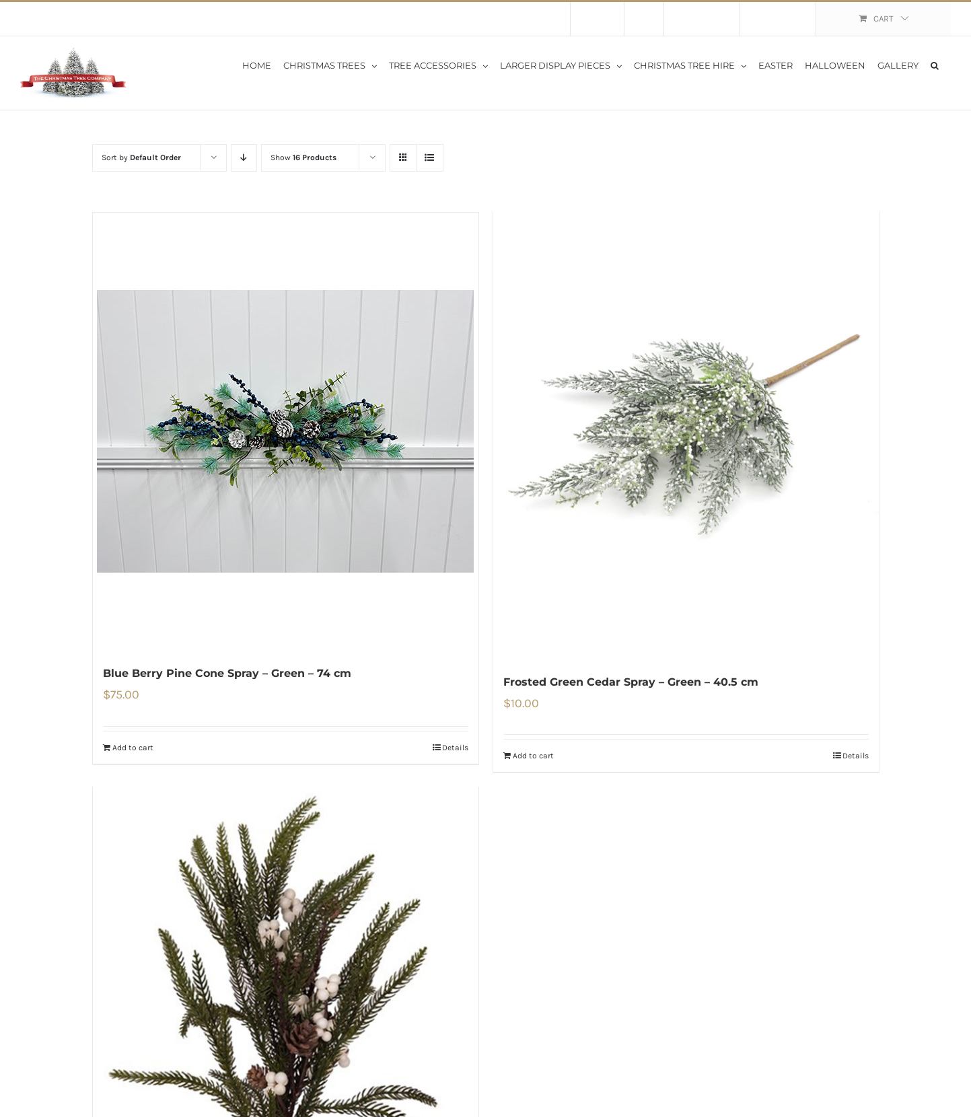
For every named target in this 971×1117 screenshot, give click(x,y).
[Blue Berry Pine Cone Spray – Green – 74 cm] (285, 431)
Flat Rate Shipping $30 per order (147, 18)
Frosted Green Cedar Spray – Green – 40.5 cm (630, 683)
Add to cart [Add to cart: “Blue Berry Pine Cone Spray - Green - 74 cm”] (132, 747)
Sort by (141, 157)
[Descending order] (244, 158)
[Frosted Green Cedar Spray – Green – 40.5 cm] (686, 436)
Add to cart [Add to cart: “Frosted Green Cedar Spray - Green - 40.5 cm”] (533, 757)
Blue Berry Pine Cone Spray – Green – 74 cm (227, 673)
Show (303, 157)
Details (455, 747)
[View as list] (430, 158)
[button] (935, 64)
